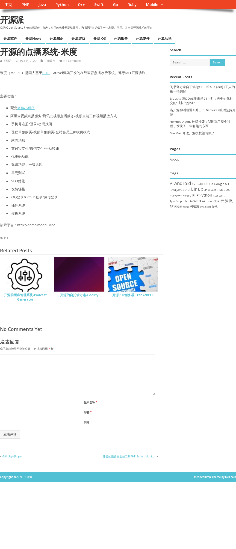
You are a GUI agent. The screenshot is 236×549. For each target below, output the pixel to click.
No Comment (72, 61)
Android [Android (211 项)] (182, 183)
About (174, 159)
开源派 (12, 19)
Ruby (132, 4)
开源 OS (99, 38)
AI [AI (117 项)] (172, 183)
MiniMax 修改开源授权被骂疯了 (192, 133)
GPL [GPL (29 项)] (227, 184)
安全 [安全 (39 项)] (217, 201)
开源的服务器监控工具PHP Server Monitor (129, 456)
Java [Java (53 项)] (173, 190)
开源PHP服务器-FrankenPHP (133, 295)
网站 (86, 422)
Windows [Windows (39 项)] (208, 201)
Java (42, 4)
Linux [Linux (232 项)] (197, 189)
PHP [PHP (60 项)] (195, 195)
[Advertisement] (118, 514)
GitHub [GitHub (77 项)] (203, 183)
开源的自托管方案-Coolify (79, 295)
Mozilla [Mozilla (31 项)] (187, 195)
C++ (81, 4)
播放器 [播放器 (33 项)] (178, 206)
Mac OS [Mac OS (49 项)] (224, 190)
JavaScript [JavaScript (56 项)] (183, 190)
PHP (25, 4)
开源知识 (56, 38)
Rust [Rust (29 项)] (215, 195)
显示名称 (90, 402)
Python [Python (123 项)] (205, 195)
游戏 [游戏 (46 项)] (215, 207)
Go (115, 4)
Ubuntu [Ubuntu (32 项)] (188, 201)
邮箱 (88, 412)
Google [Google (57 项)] (219, 184)
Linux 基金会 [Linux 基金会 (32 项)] (211, 189)
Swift (99, 4)
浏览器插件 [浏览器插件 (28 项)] (205, 206)
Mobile (152, 4)
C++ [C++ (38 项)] (194, 184)
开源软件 (10, 38)
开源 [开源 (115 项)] (224, 200)
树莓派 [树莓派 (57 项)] (194, 206)
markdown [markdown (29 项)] (176, 195)
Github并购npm (12, 456)
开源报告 (121, 38)
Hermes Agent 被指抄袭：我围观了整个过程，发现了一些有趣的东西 (200, 123)
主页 (8, 4)
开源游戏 (78, 38)
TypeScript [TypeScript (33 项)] (176, 201)
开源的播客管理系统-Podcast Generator (25, 297)
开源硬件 (143, 38)
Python (62, 4)
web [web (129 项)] (197, 200)
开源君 (7, 61)
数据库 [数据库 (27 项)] (186, 206)
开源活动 (164, 38)
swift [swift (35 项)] (221, 195)
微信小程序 (26, 107)
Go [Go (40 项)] (211, 184)
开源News (33, 38)
